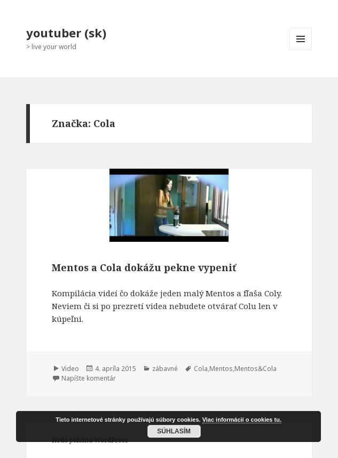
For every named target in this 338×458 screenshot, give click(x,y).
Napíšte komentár (88, 378)
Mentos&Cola (255, 368)
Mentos (221, 368)
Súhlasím (174, 431)
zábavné (165, 368)
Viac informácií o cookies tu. (241, 419)
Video (70, 368)
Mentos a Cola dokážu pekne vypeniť (144, 267)
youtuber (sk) (66, 33)
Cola (201, 368)
